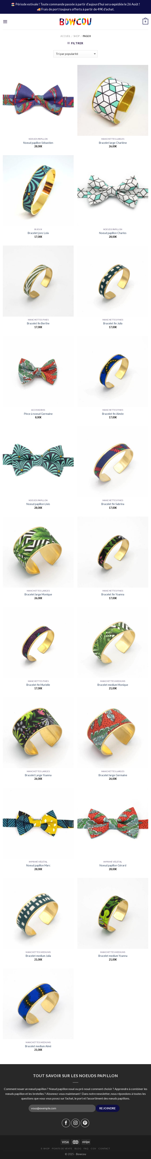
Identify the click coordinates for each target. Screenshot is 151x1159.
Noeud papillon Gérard (112, 865)
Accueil (65, 36)
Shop (76, 36)
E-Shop (45, 1148)
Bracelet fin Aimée (113, 413)
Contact (104, 1148)
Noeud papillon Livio (38, 504)
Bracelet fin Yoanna (112, 594)
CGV (93, 1148)
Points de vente (62, 1148)
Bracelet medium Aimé (38, 1046)
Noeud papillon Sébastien (38, 142)
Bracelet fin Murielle (38, 684)
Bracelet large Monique (38, 594)
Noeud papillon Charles (112, 233)
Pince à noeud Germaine (38, 413)
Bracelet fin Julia (112, 323)
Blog (78, 1148)
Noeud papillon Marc (38, 865)
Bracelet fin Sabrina (112, 504)
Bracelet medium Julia (38, 955)
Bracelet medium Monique (112, 684)
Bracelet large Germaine (113, 775)
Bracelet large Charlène (113, 142)
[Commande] (75, 53)
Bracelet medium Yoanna (112, 955)
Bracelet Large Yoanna (38, 775)
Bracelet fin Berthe (38, 323)
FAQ (86, 1148)
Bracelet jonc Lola (38, 233)
